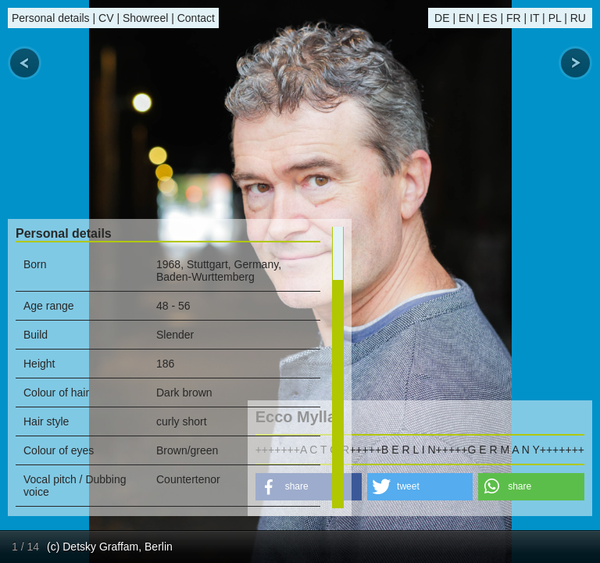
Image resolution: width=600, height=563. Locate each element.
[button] (420, 486)
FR (513, 18)
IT (534, 18)
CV (105, 18)
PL (555, 18)
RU (578, 18)
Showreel (145, 18)
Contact (196, 18)
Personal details (51, 18)
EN (466, 18)
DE (441, 18)
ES (490, 18)
